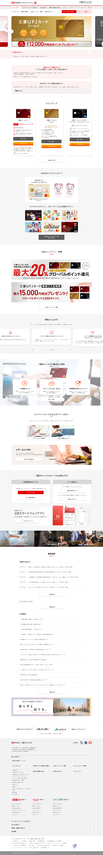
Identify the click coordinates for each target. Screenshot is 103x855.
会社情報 (64, 7)
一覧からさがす (51, 160)
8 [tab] (57, 349)
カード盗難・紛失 (82, 7)
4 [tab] (48, 349)
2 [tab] (86, 44)
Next (91, 31)
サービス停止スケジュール (73, 7)
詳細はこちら (52, 90)
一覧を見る (52, 594)
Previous (11, 31)
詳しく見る (23, 138)
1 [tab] (83, 44)
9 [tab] (59, 349)
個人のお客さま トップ (19, 760)
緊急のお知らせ (53, 52)
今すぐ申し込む (23, 143)
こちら (35, 76)
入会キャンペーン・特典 (51, 307)
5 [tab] (50, 349)
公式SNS (75, 742)
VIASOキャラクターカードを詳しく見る (51, 237)
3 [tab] (89, 44)
